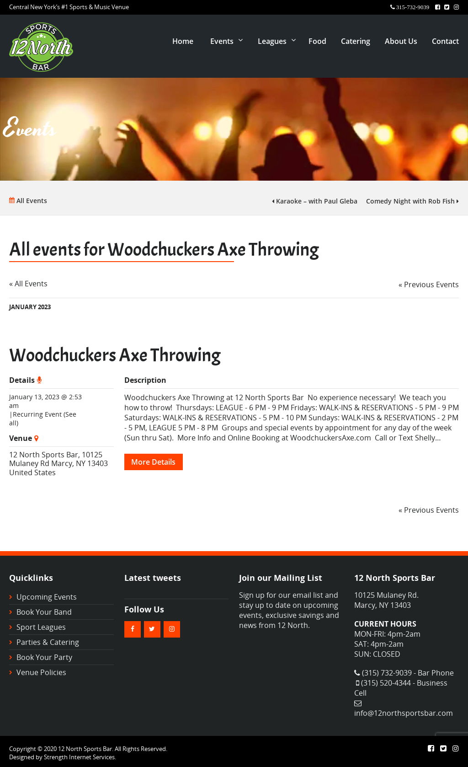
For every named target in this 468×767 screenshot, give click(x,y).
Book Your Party (44, 657)
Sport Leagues (41, 627)
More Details (153, 462)
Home (182, 41)
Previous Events (429, 284)
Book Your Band (44, 612)
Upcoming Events (46, 597)
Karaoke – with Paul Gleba (314, 201)
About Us (401, 41)
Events (222, 41)
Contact (445, 41)
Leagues (272, 41)
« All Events (28, 284)
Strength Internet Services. (80, 757)
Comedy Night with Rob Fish (412, 201)
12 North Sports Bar (43, 455)
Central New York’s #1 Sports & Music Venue (69, 7)
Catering (355, 41)
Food (317, 41)
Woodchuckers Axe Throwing (115, 355)
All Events (28, 200)
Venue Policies (41, 672)
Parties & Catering (47, 642)
